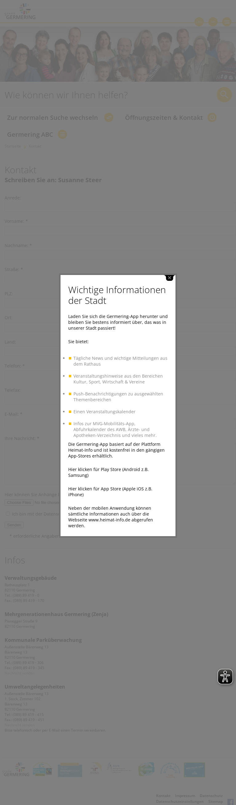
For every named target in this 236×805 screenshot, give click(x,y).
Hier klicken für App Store (94, 466)
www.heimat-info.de (109, 497)
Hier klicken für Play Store (94, 447)
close (169, 255)
